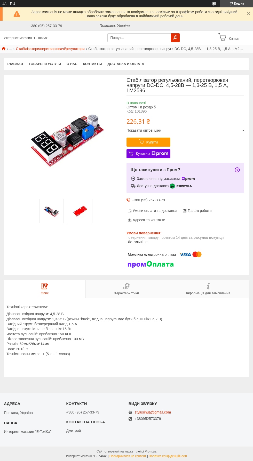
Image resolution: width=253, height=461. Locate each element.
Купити (152, 142)
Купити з (152, 153)
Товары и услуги (45, 64)
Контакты (92, 64)
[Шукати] (175, 37)
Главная (15, 64)
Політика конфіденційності (168, 456)
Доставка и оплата (125, 64)
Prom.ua (150, 451)
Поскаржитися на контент (127, 456)
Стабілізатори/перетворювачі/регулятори (50, 49)
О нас (72, 64)
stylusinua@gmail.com (153, 412)
